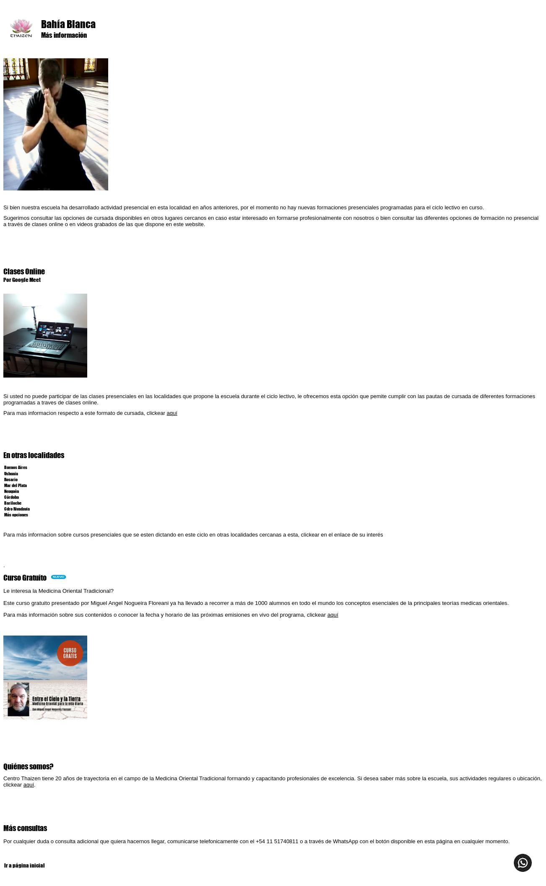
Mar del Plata (15, 485)
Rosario (10, 479)
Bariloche (12, 503)
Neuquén (11, 491)
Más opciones (15, 514)
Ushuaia (10, 473)
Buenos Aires (15, 467)
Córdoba (11, 497)
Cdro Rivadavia (16, 508)
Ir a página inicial (24, 865)
